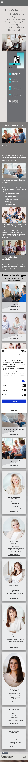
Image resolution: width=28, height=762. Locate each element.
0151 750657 (13, 636)
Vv (27, 4)
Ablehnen (14, 410)
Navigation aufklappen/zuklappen (14, 2)
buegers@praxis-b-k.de (14, 497)
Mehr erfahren (14, 309)
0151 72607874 (14, 691)
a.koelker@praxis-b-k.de (14, 634)
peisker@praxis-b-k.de (14, 709)
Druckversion (5, 756)
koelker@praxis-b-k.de (14, 541)
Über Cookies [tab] (22, 355)
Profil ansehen (14, 511)
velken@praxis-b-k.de (14, 585)
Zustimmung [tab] (5, 355)
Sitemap (11, 756)
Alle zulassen (14, 401)
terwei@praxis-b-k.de (14, 731)
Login (25, 756)
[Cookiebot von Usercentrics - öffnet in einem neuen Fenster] (20, 351)
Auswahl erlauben (14, 405)
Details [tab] (14, 355)
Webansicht (24, 757)
